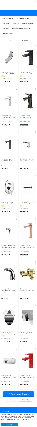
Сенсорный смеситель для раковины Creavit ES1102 (27, 203)
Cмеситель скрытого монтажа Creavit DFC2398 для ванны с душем (8, 203)
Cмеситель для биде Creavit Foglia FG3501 (8, 73)
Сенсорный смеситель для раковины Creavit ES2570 (27, 160)
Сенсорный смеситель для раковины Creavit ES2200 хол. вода (8, 246)
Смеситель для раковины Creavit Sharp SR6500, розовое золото (27, 246)
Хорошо (9, 424)
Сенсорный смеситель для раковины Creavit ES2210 (8, 289)
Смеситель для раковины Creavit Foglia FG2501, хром (8, 376)
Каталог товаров (2, 13)
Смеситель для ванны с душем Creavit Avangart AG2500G (27, 289)
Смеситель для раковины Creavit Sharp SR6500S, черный (8, 160)
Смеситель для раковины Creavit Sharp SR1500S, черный (27, 73)
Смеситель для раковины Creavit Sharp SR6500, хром (8, 116)
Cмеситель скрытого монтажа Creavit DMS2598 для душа (26, 333)
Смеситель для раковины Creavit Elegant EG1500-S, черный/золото (26, 116)
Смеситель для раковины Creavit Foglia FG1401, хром (8, 333)
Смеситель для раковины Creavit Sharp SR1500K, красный (27, 376)
